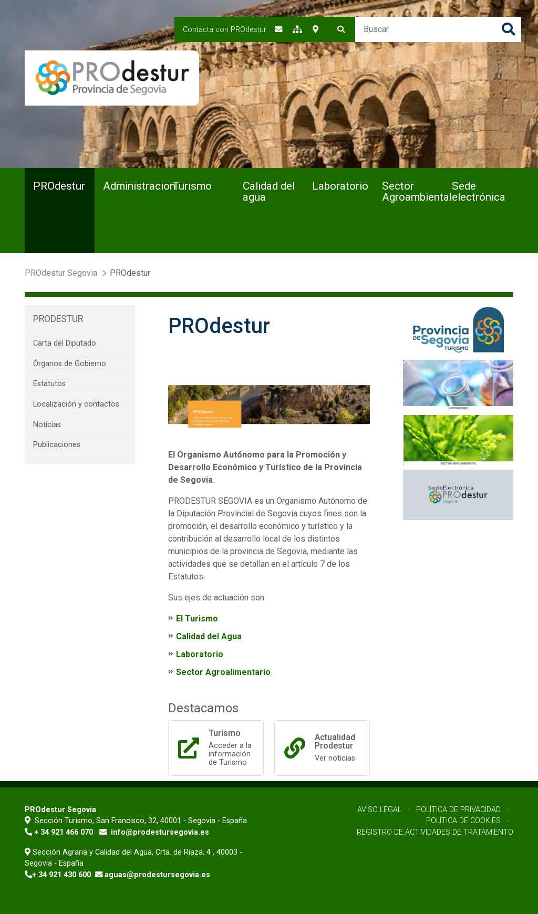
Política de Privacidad (458, 809)
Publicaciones (56, 444)
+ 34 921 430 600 (61, 874)
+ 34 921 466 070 (63, 832)
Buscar (508, 29)
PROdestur (58, 319)
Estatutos (49, 383)
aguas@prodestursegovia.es (157, 874)
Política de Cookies (463, 820)
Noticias (47, 424)
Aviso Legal (379, 809)
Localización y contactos (76, 404)
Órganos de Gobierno (69, 363)
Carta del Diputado (64, 343)
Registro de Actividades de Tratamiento (435, 832)
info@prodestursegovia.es (160, 832)
